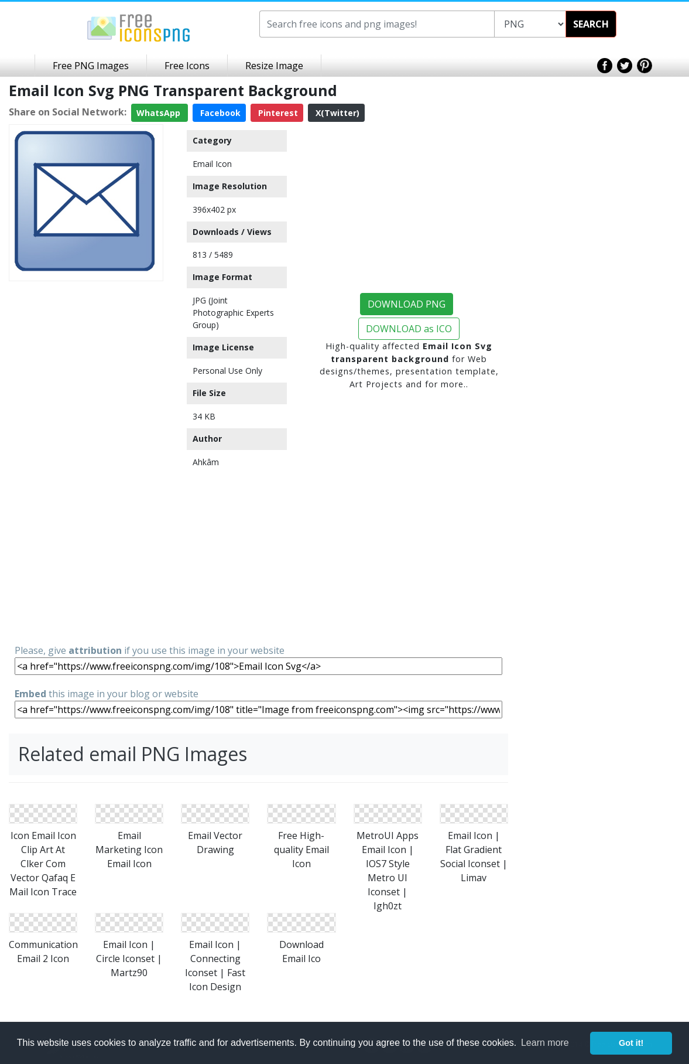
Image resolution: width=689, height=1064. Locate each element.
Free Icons (187, 65)
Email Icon (212, 163)
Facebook (219, 112)
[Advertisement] (86, 461)
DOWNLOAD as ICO (409, 328)
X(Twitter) (336, 112)
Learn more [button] (545, 1043)
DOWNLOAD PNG (406, 304)
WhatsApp (159, 112)
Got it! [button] (631, 1043)
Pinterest (277, 112)
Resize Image (274, 65)
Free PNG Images (91, 65)
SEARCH (591, 24)
